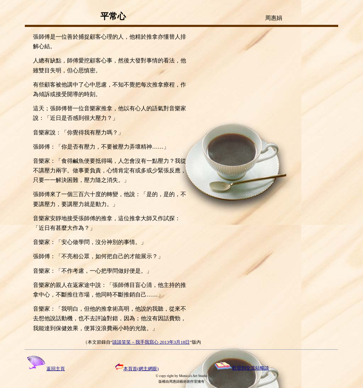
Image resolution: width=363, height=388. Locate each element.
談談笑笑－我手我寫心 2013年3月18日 (151, 342)
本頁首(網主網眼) (137, 368)
